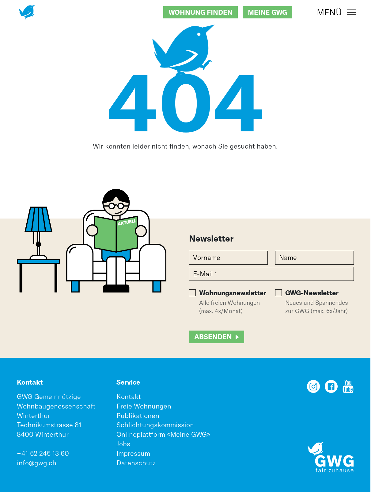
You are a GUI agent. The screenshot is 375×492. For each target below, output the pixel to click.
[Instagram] (313, 388)
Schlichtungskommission (155, 424)
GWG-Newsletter (312, 293)
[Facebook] (331, 388)
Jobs (123, 444)
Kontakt (128, 396)
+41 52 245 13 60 (43, 453)
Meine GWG (267, 12)
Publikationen (137, 415)
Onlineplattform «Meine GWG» (163, 434)
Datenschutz (136, 463)
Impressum (133, 453)
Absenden (213, 336)
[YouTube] (348, 388)
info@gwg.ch (36, 463)
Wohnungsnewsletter (232, 293)
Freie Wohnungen (143, 406)
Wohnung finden (201, 12)
